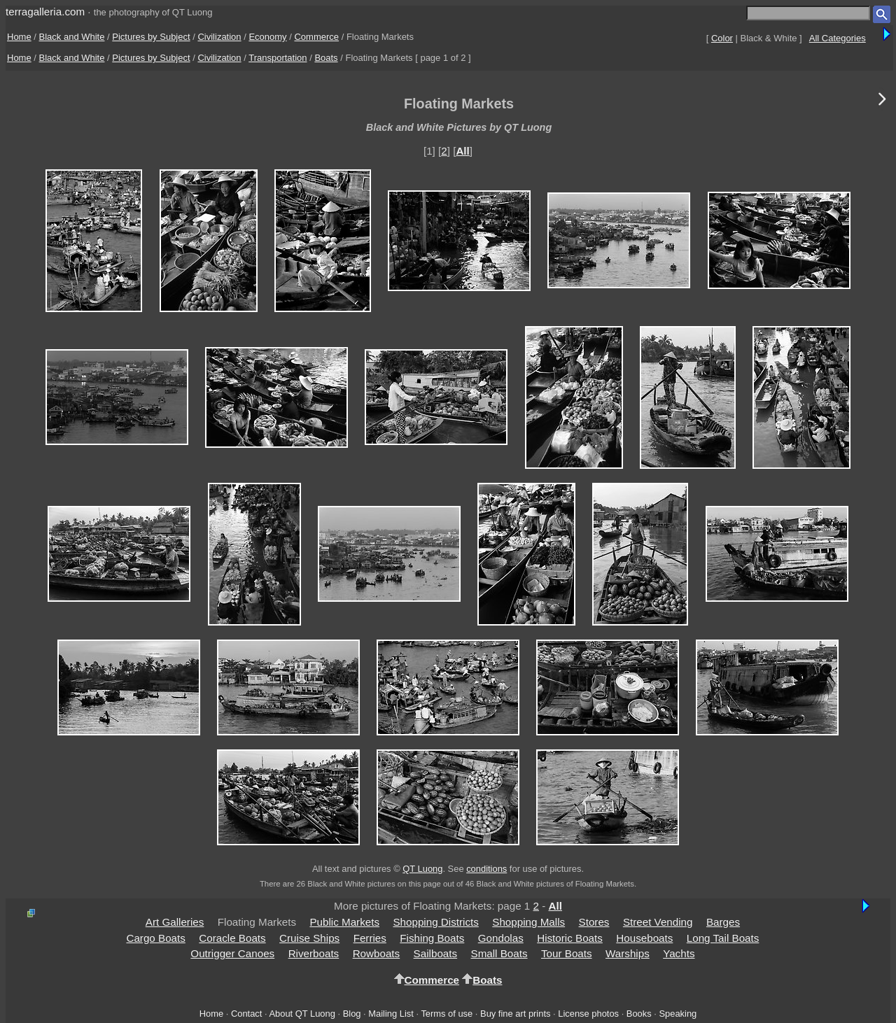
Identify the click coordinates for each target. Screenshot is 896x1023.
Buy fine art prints (515, 1013)
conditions (486, 868)
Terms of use (446, 1013)
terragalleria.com (45, 11)
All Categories (837, 38)
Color (722, 38)
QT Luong (422, 868)
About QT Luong (302, 1013)
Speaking (677, 1013)
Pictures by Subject (151, 36)
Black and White (72, 36)
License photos (588, 1013)
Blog (352, 1013)
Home (19, 36)
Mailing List (391, 1013)
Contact (246, 1013)
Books (639, 1013)
